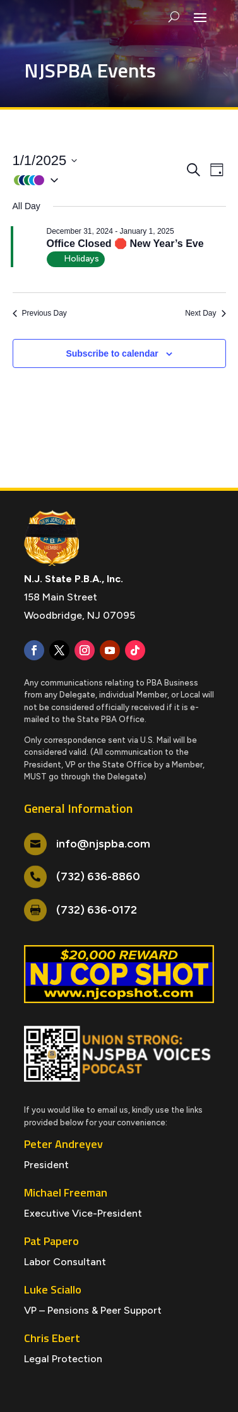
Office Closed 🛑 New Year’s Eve (125, 243)
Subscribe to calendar (112, 353)
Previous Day (40, 313)
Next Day (205, 313)
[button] (98, 180)
